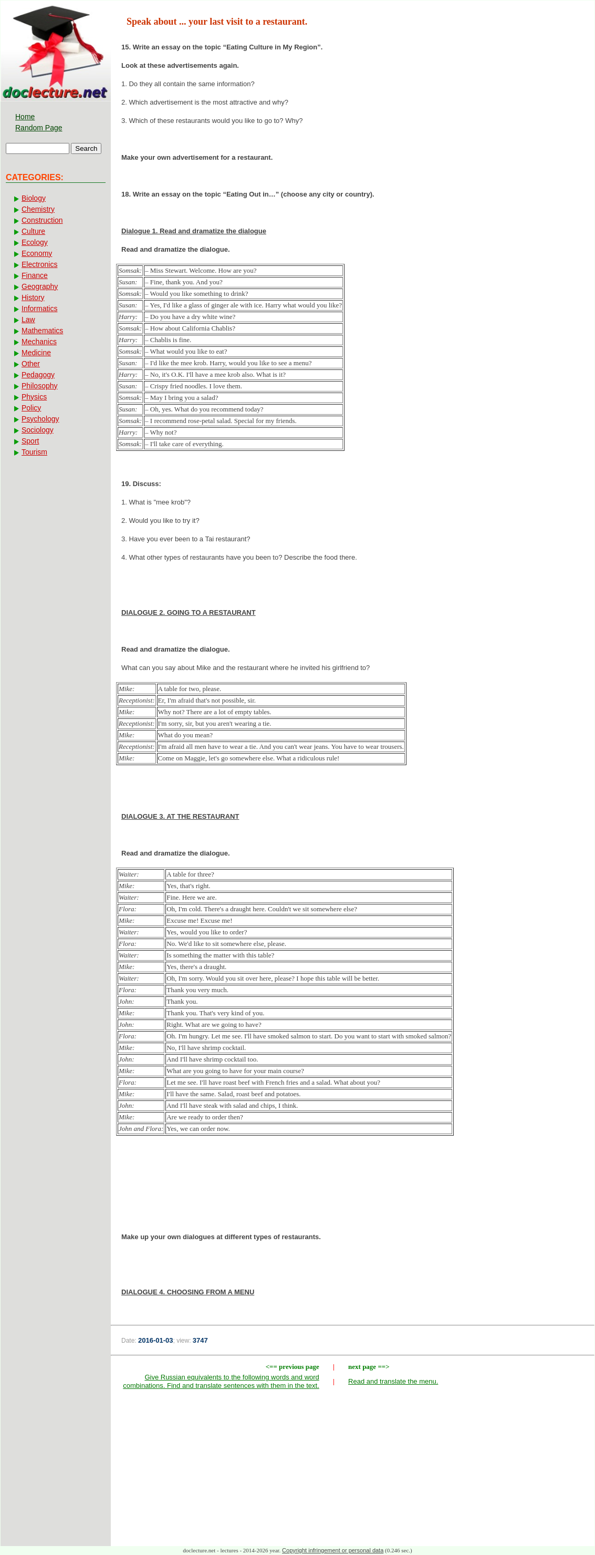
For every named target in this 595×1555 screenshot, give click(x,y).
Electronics (39, 264)
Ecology (35, 242)
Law (28, 319)
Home (25, 116)
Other (31, 363)
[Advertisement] (353, 1196)
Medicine (36, 352)
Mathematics (42, 330)
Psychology (40, 419)
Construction (42, 220)
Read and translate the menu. (393, 1381)
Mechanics (39, 341)
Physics (34, 397)
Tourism (34, 452)
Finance (35, 275)
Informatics (39, 308)
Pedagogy (38, 374)
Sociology (38, 430)
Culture (33, 231)
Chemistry (38, 209)
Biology (34, 198)
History (33, 297)
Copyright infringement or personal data (332, 1550)
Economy (37, 253)
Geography (40, 286)
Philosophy (40, 386)
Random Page (38, 127)
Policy (31, 408)
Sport (30, 441)
